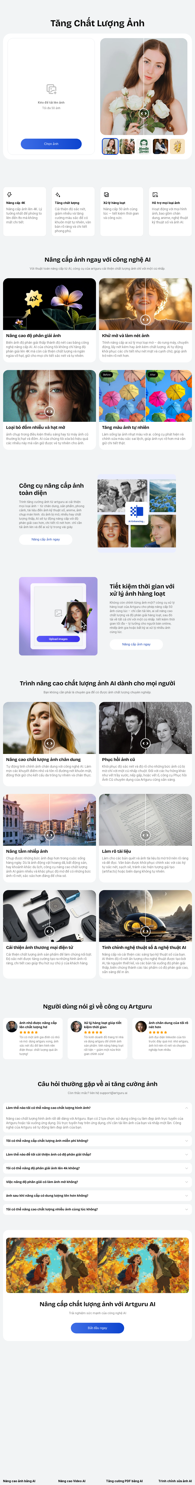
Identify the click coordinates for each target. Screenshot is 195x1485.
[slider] (144, 86)
